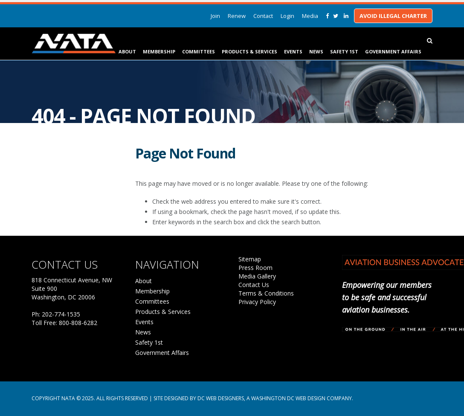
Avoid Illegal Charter (393, 16)
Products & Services (249, 51)
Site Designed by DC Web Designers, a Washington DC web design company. (253, 398)
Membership (159, 51)
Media (310, 16)
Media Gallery (257, 276)
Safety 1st (344, 51)
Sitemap (249, 259)
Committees (198, 51)
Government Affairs (393, 51)
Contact (263, 16)
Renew (237, 16)
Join (215, 16)
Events (293, 51)
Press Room (255, 268)
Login (287, 16)
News (316, 51)
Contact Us (253, 285)
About (127, 51)
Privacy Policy (257, 302)
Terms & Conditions (266, 293)
